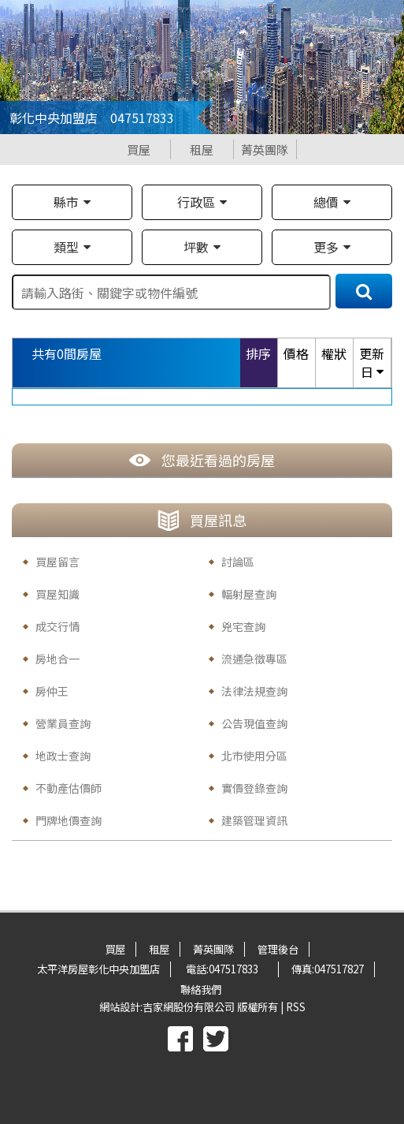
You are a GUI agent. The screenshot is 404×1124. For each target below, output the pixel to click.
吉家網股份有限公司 (189, 1006)
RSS (296, 1006)
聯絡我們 (200, 989)
